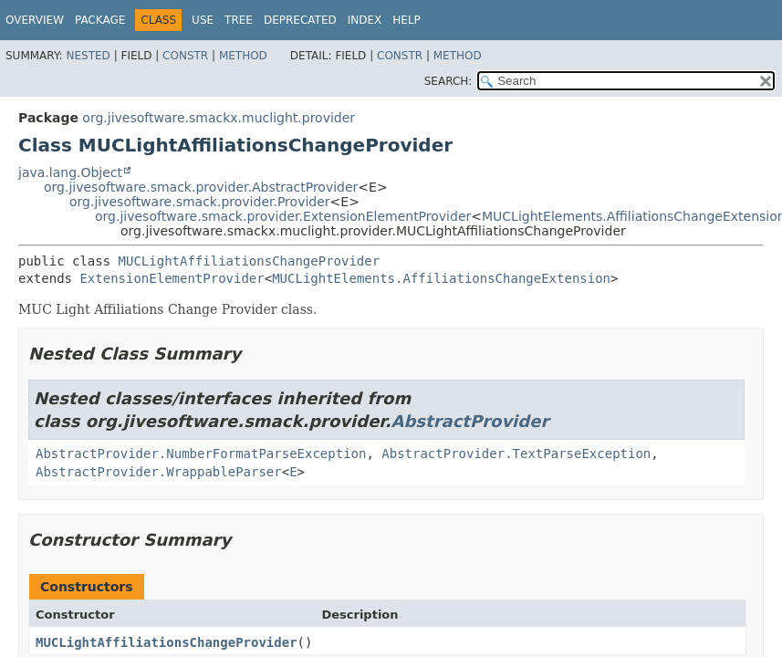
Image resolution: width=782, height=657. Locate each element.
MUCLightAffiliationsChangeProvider (250, 261)
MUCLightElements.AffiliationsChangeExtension (441, 278)
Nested (87, 55)
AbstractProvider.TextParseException (516, 453)
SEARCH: (448, 81)
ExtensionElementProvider (171, 278)
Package (100, 20)
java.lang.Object (70, 172)
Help (406, 20)
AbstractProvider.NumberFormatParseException (201, 453)
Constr (185, 55)
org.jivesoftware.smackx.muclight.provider (218, 117)
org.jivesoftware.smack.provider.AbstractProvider (201, 187)
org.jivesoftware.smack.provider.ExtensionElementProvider (283, 216)
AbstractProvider (470, 421)
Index (365, 20)
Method (243, 55)
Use (203, 20)
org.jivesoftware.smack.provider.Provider (199, 201)
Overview (34, 20)
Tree (238, 20)
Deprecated (300, 20)
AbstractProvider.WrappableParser (159, 471)
